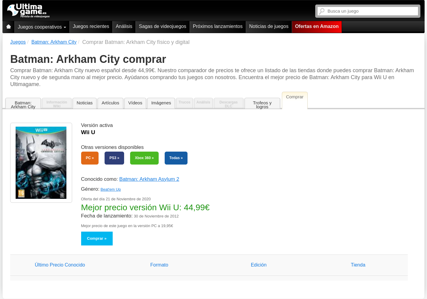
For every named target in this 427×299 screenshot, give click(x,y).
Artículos (110, 102)
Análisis (124, 26)
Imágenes (161, 102)
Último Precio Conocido (60, 264)
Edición (259, 264)
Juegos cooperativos (42, 26)
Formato (159, 264)
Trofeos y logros (262, 104)
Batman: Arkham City (23, 104)
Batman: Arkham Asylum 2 (149, 179)
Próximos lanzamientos (217, 26)
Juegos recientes (91, 26)
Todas (174, 158)
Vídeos (135, 102)
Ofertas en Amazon (317, 26)
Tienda (358, 264)
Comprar (95, 238)
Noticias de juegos (268, 26)
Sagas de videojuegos (162, 26)
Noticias (85, 102)
